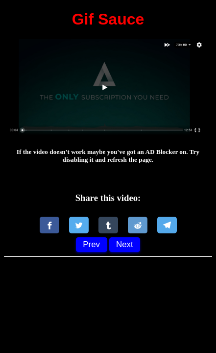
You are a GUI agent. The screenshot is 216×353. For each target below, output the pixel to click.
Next (124, 244)
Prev (91, 244)
